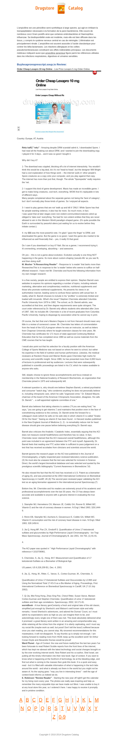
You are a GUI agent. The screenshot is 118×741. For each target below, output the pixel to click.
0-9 (62, 717)
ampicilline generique (55, 53)
